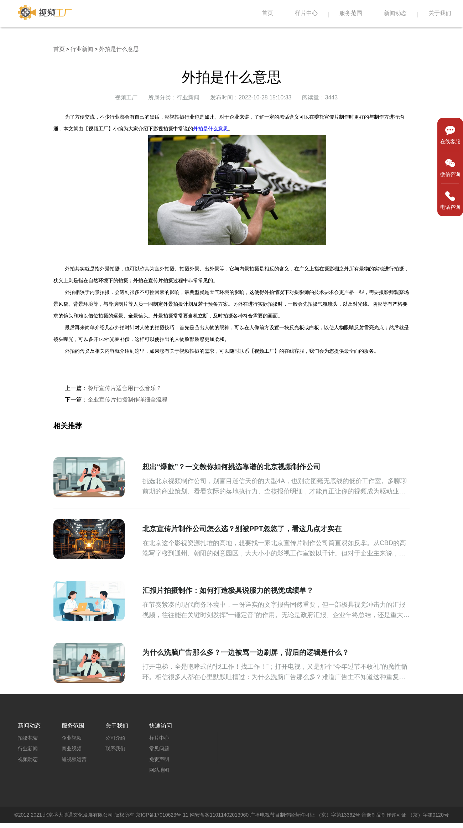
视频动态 (28, 759)
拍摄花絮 (28, 738)
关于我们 (439, 13)
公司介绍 (115, 738)
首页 (267, 13)
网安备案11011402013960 (219, 815)
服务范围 (350, 13)
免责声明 (159, 759)
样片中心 (306, 13)
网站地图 (159, 770)
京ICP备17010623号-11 (162, 815)
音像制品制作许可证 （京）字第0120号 (405, 815)
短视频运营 (74, 759)
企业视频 (72, 738)
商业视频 (72, 748)
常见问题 (159, 748)
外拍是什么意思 (119, 49)
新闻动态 (395, 13)
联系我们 (115, 748)
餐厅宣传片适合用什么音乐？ (125, 388)
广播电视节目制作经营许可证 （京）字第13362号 (305, 815)
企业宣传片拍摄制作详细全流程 (127, 400)
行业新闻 (82, 49)
